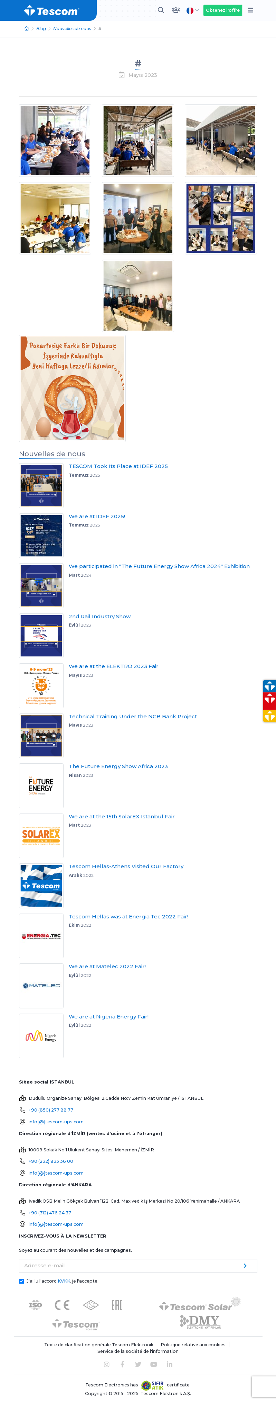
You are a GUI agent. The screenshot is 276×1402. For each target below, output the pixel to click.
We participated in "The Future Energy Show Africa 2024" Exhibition (159, 566)
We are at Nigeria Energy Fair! (109, 1016)
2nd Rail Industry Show (100, 616)
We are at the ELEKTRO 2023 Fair (114, 666)
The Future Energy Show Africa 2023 (118, 766)
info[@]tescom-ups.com (56, 1121)
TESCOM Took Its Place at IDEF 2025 (118, 466)
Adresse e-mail (44, 1265)
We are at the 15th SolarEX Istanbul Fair (122, 816)
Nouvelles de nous (72, 28)
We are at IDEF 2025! (97, 516)
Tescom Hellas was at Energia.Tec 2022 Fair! (128, 916)
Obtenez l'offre (223, 10)
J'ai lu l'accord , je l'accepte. (62, 1281)
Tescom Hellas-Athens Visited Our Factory (126, 866)
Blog (41, 28)
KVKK (64, 1281)
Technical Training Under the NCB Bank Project (133, 716)
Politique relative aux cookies (193, 1344)
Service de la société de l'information (138, 1351)
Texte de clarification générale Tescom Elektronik (98, 1344)
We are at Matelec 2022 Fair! (107, 966)
